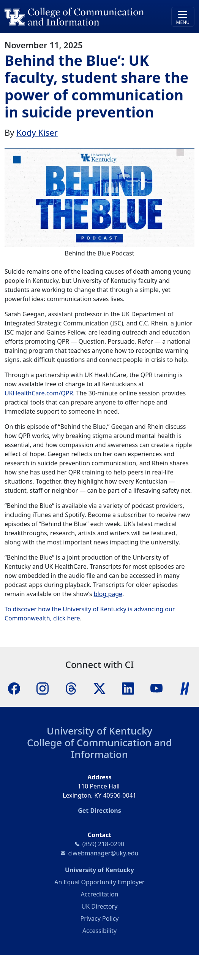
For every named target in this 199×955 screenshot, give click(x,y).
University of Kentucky (99, 731)
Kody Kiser (37, 132)
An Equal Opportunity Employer (99, 882)
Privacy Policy (100, 918)
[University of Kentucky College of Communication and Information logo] (76, 16)
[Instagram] (42, 688)
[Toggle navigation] (182, 17)
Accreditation (99, 894)
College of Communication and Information (99, 748)
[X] (99, 688)
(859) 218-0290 (103, 844)
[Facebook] (14, 688)
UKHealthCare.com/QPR (39, 393)
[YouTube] (156, 688)
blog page (108, 594)
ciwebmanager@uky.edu (103, 853)
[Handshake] (185, 688)
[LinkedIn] (128, 688)
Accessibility (99, 930)
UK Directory (100, 906)
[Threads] (71, 688)
